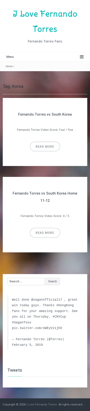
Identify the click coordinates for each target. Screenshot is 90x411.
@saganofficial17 (46, 300)
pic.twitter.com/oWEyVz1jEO (37, 328)
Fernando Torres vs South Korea (45, 114)
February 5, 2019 (27, 345)
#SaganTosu (21, 322)
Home (9, 66)
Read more (45, 146)
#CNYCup (59, 317)
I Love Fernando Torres (41, 404)
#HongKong (65, 305)
